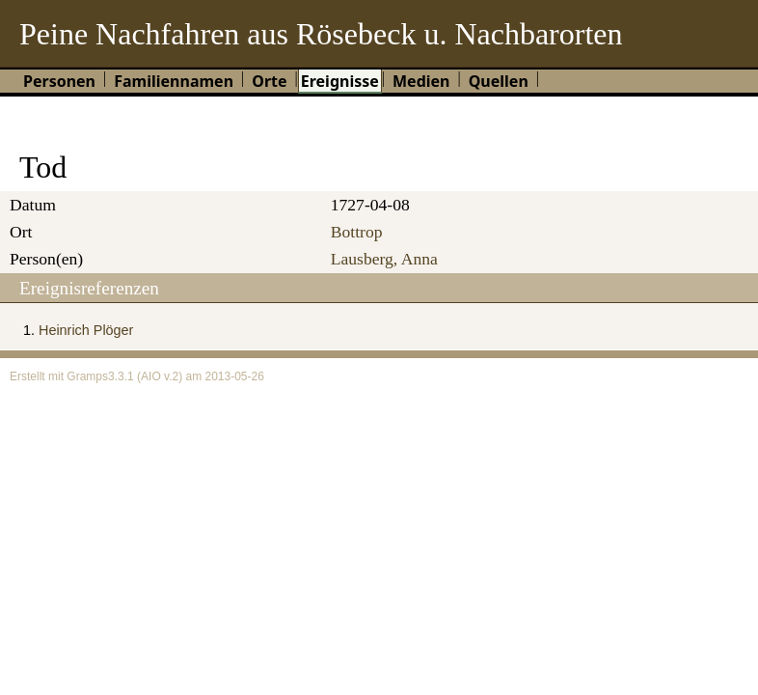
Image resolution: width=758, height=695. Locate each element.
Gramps (87, 376)
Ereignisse (340, 81)
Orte (269, 81)
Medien (421, 81)
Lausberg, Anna (384, 258)
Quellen (498, 81)
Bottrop (357, 231)
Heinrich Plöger (86, 330)
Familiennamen (173, 81)
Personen (59, 81)
